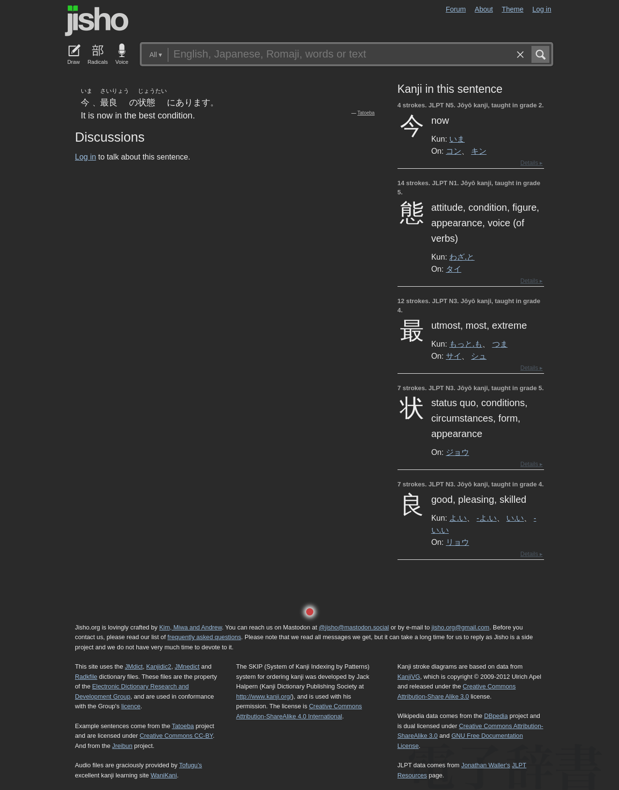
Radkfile (86, 676)
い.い (515, 517)
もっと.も (465, 343)
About (484, 9)
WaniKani (164, 775)
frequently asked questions (204, 637)
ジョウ (457, 452)
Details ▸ (531, 163)
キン (478, 151)
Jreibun (122, 745)
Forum (456, 9)
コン (453, 151)
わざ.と (461, 256)
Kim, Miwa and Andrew (190, 627)
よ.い (458, 517)
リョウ (457, 542)
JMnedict (187, 666)
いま (457, 138)
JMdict (134, 666)
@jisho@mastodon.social (354, 627)
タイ (453, 268)
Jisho (97, 20)
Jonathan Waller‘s (485, 765)
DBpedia (496, 715)
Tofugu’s (190, 765)
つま (500, 343)
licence (131, 706)
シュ (478, 356)
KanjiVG (409, 676)
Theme (513, 9)
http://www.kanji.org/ (264, 696)
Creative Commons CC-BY (176, 735)
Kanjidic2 (158, 666)
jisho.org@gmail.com (460, 627)
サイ (453, 356)
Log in (541, 9)
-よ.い (487, 517)
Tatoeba (366, 113)
